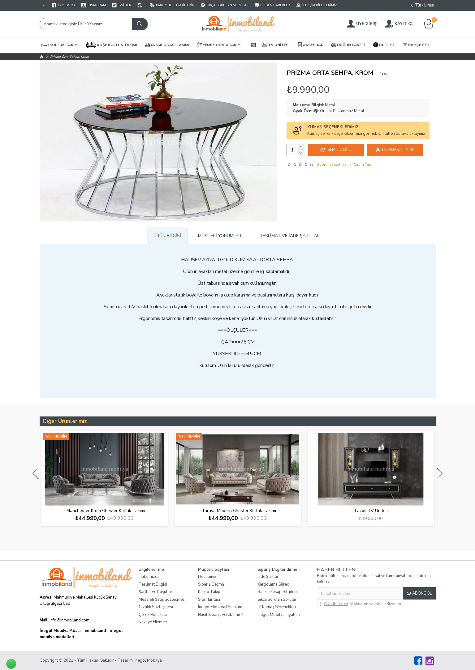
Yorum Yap (362, 164)
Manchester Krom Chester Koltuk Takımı (106, 511)
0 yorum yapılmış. (332, 164)
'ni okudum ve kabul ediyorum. (359, 604)
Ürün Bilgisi (167, 236)
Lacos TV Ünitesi (372, 511)
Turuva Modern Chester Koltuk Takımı (239, 511)
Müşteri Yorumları (220, 236)
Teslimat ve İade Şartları (290, 236)
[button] (35, 473)
